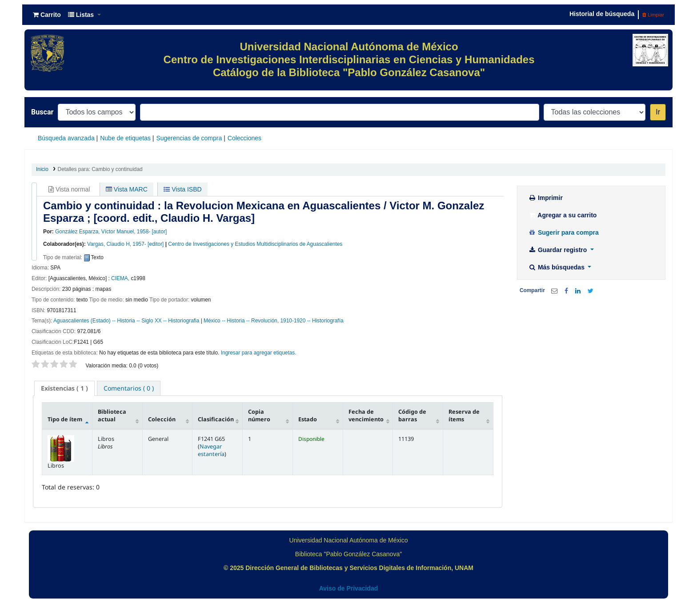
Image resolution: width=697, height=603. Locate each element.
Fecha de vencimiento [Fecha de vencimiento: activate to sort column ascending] (366, 415)
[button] (46, 14)
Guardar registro (558, 249)
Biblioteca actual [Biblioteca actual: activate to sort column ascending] (112, 415)
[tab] (64, 388)
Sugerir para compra (563, 232)
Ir (658, 112)
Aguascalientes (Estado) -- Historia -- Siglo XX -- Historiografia (126, 321)
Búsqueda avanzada (66, 138)
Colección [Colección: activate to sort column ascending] (162, 419)
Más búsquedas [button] (557, 267)
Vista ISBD (182, 189)
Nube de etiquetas (125, 138)
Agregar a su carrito (562, 215)
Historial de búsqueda (601, 13)
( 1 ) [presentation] (64, 388)
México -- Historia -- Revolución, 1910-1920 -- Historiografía (274, 321)
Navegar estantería (211, 450)
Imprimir (545, 197)
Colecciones (244, 138)
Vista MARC (127, 189)
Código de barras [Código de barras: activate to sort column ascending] (412, 415)
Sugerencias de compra (189, 138)
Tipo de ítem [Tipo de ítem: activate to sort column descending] (65, 419)
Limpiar (653, 14)
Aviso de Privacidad (348, 588)
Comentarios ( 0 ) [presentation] (129, 388)
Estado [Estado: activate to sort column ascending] (307, 419)
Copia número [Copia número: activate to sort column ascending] (259, 415)
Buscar (42, 112)
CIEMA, (120, 278)
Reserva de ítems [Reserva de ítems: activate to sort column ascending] (464, 415)
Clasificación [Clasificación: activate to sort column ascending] (216, 419)
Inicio (42, 169)
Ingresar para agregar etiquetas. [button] (258, 353)
